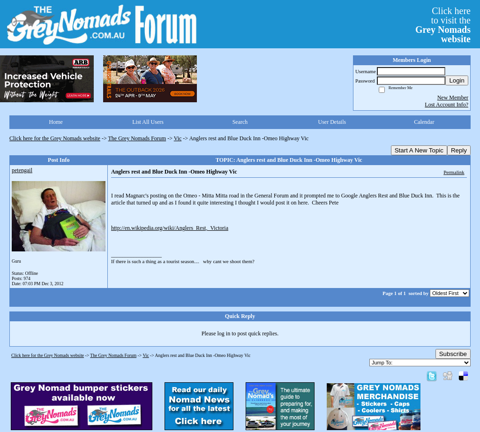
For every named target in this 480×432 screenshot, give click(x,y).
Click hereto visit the (443, 25)
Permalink (453, 172)
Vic (178, 138)
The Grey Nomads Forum (137, 138)
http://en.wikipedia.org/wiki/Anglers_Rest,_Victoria (169, 228)
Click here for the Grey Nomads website (54, 138)
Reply (459, 150)
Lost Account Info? (446, 104)
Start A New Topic (419, 150)
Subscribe (453, 353)
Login (457, 80)
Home (56, 122)
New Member (452, 97)
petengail (22, 170)
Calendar (424, 122)
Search (240, 122)
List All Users (148, 122)
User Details (332, 122)
